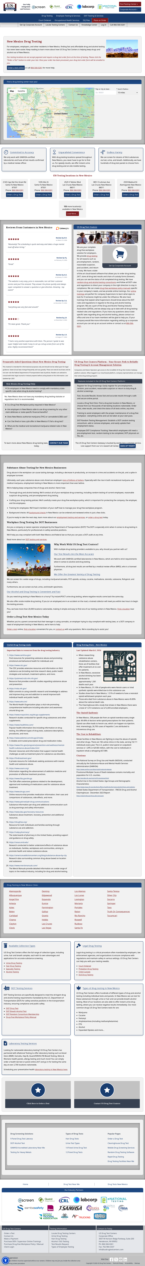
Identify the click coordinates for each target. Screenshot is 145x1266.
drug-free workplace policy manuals (115, 288)
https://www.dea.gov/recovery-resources (26, 812)
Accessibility (129, 1263)
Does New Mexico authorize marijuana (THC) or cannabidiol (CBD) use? (37, 416)
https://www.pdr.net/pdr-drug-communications (29, 801)
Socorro (111, 899)
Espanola (46, 899)
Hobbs (45, 919)
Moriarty (79, 903)
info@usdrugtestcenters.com (111, 1249)
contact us (60, 629)
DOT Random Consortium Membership (22, 1014)
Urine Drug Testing (14, 963)
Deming (46, 891)
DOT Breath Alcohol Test (16, 1011)
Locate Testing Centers (55, 25)
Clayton (12, 923)
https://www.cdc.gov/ (18, 665)
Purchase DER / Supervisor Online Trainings (22, 1241)
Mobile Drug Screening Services (121, 1147)
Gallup (45, 911)
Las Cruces (47, 923)
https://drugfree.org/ (18, 822)
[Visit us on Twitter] (116, 1259)
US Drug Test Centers (104, 1263)
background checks (37, 512)
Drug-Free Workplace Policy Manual (21, 1017)
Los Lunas (79, 895)
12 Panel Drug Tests (74, 1152)
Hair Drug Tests (72, 1138)
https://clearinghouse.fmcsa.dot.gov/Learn (90, 796)
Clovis (12, 927)
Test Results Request (60, 1244)
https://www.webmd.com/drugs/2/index (26, 738)
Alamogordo (15, 891)
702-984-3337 (108, 1247)
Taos (109, 907)
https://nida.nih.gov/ (18, 688)
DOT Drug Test (12, 1008)
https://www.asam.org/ (19, 768)
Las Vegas (46, 927)
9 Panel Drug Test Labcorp (21, 1138)
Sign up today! (127, 446)
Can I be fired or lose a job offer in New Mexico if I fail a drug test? (35, 421)
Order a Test (9, 1233)
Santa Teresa (113, 891)
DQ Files (86, 20)
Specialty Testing (13, 969)
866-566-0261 (36, 68)
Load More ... (72, 213)
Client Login (9, 1247)
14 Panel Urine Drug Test (76, 1147)
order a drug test (95, 517)
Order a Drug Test (14, 194)
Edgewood (47, 895)
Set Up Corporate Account (31, 25)
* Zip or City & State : (102, 89)
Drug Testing (47, 16)
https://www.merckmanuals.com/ (23, 865)
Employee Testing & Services (68, 16)
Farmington (47, 907)
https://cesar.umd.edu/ (19, 842)
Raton (77, 911)
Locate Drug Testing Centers (63, 1233)
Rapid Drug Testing (116, 1157)
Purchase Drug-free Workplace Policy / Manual (24, 1244)
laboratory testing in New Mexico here (51, 1069)
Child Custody (84, 972)
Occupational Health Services (67, 20)
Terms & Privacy (118, 1263)
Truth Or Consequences (118, 911)
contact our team (59, 443)
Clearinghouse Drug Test (118, 1143)
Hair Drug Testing (13, 966)
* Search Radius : (122, 89)
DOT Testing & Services (93, 16)
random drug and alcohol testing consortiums (96, 282)
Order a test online (16, 68)
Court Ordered (45, 20)
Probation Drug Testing (88, 969)
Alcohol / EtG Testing (60, 1241)
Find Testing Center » (129, 4)
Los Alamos (80, 891)
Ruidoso (78, 923)
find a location (30, 629)
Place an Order (100, 20)
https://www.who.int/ (18, 701)
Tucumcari (112, 915)
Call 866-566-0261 (117, 25)
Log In (103, 25)
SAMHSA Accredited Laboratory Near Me (27, 1147)
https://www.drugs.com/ (19, 791)
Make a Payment (11, 1238)
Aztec (11, 907)
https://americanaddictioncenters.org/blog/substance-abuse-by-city (38, 855)
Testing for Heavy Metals (20, 1152)
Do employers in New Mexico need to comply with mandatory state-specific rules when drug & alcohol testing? (35, 389)
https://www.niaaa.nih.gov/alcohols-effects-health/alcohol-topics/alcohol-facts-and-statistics (105, 787)
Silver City (112, 895)
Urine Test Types (73, 1143)
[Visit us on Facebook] (111, 1259)
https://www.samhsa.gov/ (20, 655)
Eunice (45, 903)
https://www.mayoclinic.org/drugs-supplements (29, 714)
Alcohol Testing (12, 972)
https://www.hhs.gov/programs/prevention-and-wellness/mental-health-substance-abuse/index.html (37, 746)
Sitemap (137, 1263)
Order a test (12, 629)
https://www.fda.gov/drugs (20, 778)
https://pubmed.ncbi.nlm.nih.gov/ (23, 678)
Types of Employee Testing (62, 1247)
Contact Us (73, 25)
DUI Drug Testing (86, 975)
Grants (45, 915)
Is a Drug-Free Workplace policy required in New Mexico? (31, 405)
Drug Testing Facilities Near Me (121, 1161)
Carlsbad (13, 915)
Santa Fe (79, 927)
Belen (12, 911)
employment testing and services (71, 517)
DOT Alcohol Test (17, 1143)
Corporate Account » (128, 9)
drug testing (92, 256)
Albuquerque (15, 895)
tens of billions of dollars (73, 480)
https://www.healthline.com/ (21, 725)
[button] (5, 1260)
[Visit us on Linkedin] (125, 1259)
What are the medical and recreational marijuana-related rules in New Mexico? (36, 427)
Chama (12, 919)
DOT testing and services (36, 539)
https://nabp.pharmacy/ (19, 832)
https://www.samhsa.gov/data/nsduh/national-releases (94, 769)
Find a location (123, 609)
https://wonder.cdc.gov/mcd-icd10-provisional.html (92, 778)
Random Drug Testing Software (121, 1152)
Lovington (79, 899)
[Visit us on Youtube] (120, 1259)
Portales (78, 907)
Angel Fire (14, 899)
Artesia (12, 903)
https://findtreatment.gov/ (20, 758)
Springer (111, 903)
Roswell (78, 919)
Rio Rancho (80, 915)
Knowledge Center (89, 25)
